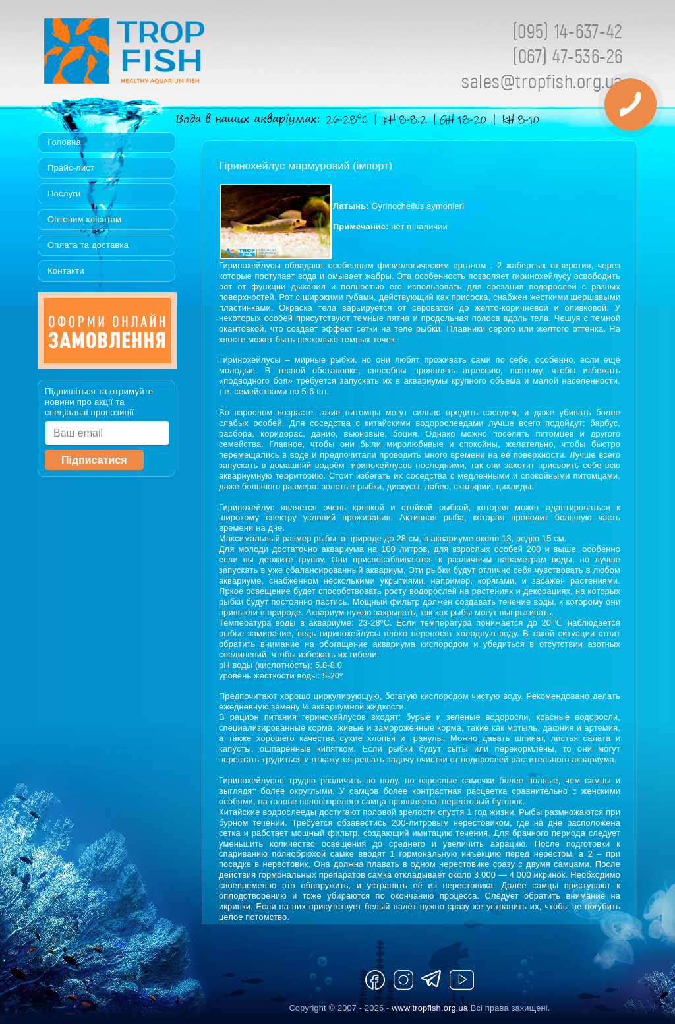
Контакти (65, 271)
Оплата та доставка (88, 245)
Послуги (64, 193)
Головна (64, 142)
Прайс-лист (70, 168)
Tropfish (209, 54)
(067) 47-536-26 (567, 55)
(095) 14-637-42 (567, 30)
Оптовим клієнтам (84, 219)
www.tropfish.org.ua (430, 1008)
